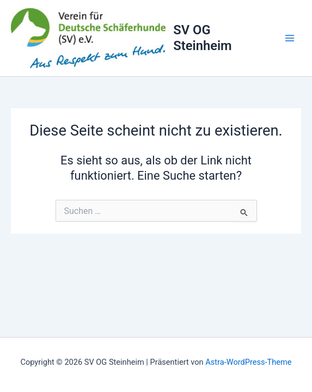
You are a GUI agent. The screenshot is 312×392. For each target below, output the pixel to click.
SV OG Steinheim (202, 37)
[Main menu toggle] (289, 38)
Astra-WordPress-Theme (248, 362)
